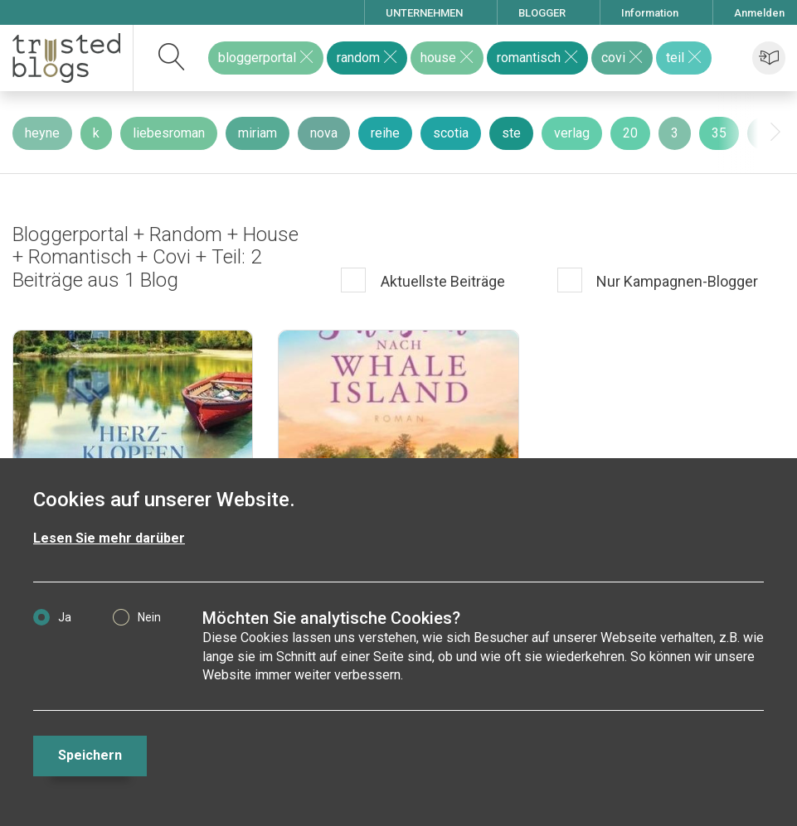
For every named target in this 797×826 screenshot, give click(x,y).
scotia (451, 133)
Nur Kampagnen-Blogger (675, 281)
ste (511, 133)
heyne (42, 133)
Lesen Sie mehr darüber (109, 538)
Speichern (90, 755)
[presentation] (775, 132)
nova (324, 133)
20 (630, 133)
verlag (572, 133)
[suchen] (172, 58)
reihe (385, 133)
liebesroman (169, 133)
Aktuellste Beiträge (441, 281)
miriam (257, 133)
